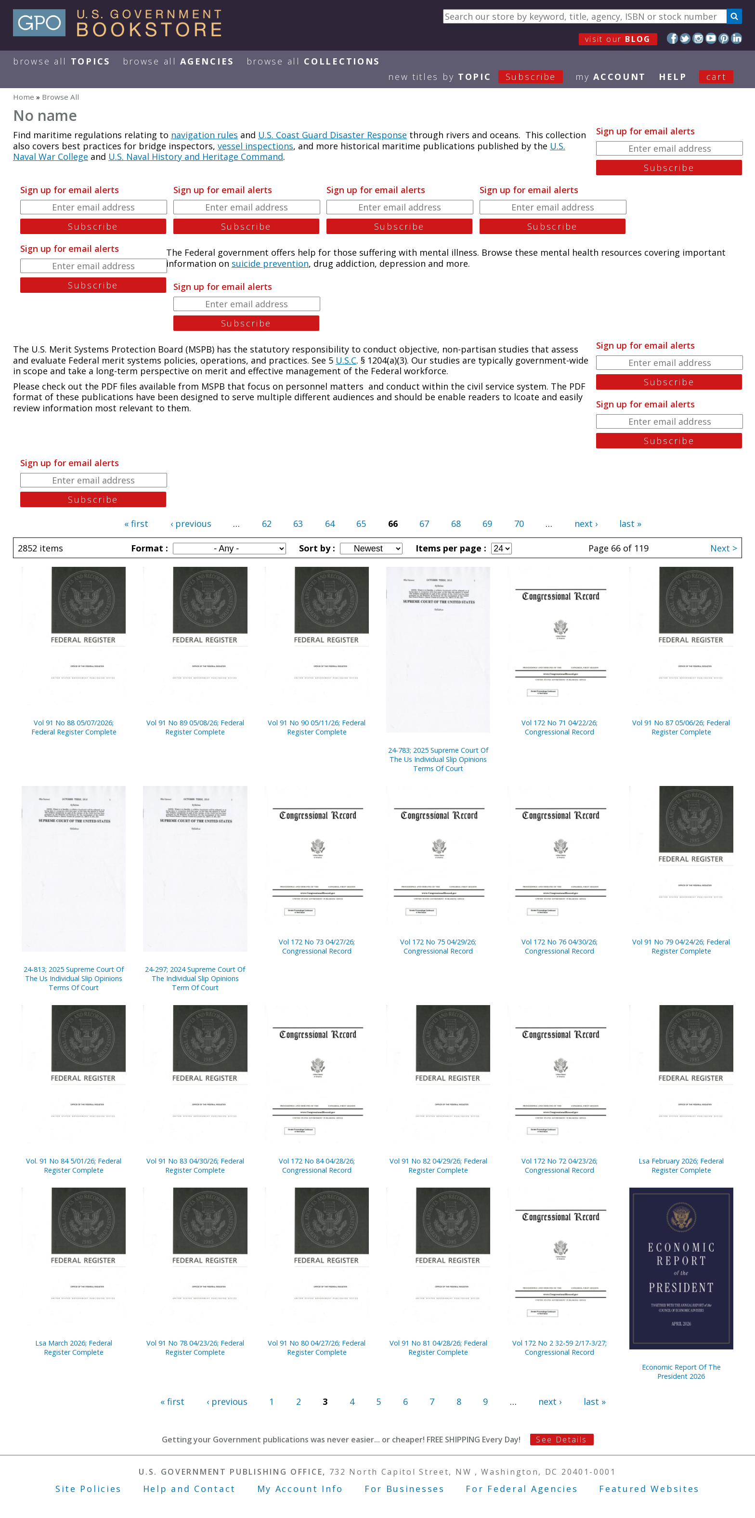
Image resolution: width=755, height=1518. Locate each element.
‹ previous (190, 523)
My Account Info (300, 1488)
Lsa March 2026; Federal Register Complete (73, 1347)
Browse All (61, 61)
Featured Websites (649, 1488)
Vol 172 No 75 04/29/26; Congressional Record (438, 946)
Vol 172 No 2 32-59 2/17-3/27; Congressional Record (559, 1347)
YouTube (710, 38)
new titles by (481, 76)
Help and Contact (189, 1488)
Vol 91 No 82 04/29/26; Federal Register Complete (438, 1165)
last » (630, 523)
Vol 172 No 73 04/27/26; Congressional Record (317, 946)
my (610, 76)
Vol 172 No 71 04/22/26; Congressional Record (559, 727)
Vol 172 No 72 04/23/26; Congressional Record (559, 1165)
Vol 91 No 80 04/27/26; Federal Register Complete (316, 1347)
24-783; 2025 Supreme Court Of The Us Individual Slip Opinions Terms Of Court (438, 759)
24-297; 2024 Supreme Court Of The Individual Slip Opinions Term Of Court (195, 978)
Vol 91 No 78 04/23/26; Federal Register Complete (195, 1347)
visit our (618, 39)
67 (424, 523)
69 (487, 523)
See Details (561, 1439)
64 (330, 523)
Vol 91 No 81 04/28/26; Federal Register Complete (438, 1347)
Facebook (672, 38)
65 (361, 523)
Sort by (316, 548)
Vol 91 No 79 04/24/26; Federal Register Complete (681, 946)
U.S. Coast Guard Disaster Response (332, 135)
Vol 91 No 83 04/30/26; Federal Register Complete (195, 1165)
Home (23, 97)
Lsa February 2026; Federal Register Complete (681, 1165)
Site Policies (88, 1488)
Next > (723, 548)
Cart (716, 76)
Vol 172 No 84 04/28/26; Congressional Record (317, 1165)
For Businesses (404, 1488)
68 (456, 523)
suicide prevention (270, 263)
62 (267, 523)
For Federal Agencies (522, 1488)
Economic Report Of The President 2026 (681, 1371)
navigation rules (204, 135)
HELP (673, 76)
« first (136, 523)
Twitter (685, 38)
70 (519, 523)
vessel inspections (255, 146)
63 (298, 523)
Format (148, 548)
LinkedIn (736, 38)
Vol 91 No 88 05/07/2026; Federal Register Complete (74, 727)
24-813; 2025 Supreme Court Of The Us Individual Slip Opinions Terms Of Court (74, 978)
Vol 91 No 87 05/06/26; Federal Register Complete (681, 727)
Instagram (697, 38)
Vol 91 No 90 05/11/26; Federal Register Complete (316, 727)
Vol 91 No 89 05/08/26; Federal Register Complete (195, 727)
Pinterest (723, 38)
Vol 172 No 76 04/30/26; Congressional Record (559, 946)
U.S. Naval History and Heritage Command (195, 156)
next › (586, 523)
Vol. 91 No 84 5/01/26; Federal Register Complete (73, 1165)
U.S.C (346, 360)
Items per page (450, 548)
